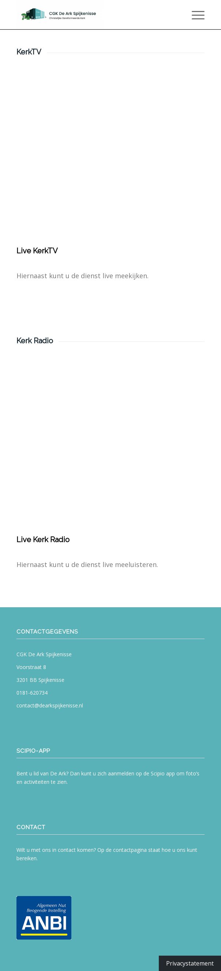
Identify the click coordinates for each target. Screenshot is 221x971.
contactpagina (130, 849)
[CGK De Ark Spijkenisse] (91, 14)
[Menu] (194, 14)
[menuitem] (194, 14)
